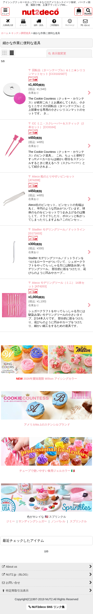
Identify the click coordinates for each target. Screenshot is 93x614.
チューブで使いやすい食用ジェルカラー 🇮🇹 (47, 470)
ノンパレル (58, 521)
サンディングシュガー (32, 521)
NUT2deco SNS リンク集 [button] (46, 607)
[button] (5, 11)
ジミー (10, 521)
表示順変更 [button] (57, 53)
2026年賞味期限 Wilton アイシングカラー (50, 378)
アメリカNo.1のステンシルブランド (47, 424)
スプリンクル (78, 521)
